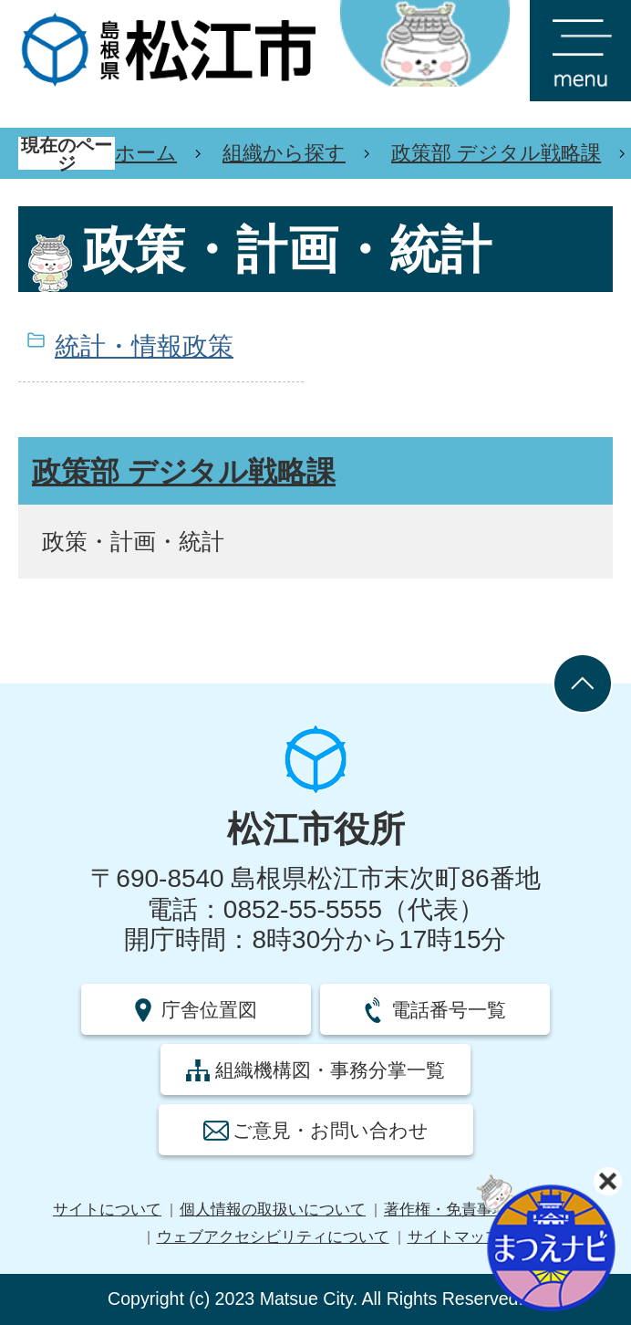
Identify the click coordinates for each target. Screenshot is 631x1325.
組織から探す (284, 152)
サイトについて (107, 1209)
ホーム (146, 152)
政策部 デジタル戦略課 (496, 152)
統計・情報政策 (144, 346)
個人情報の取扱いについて (273, 1209)
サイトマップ (454, 1237)
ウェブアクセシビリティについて (273, 1237)
